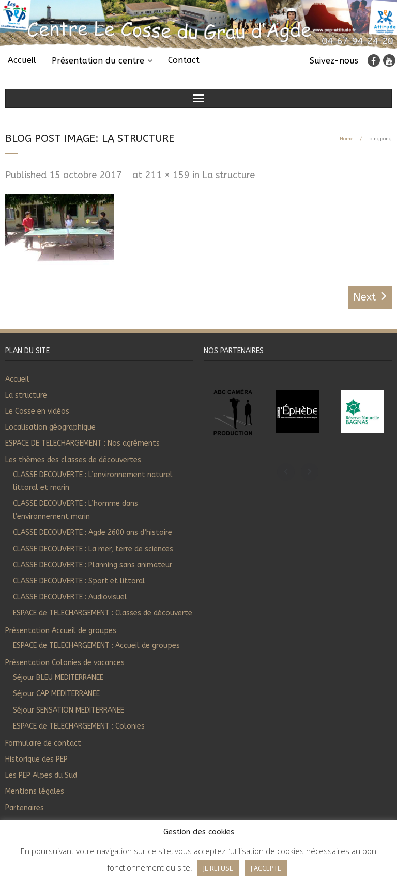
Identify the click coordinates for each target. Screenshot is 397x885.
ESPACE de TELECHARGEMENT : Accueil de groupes (96, 645)
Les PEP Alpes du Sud (41, 775)
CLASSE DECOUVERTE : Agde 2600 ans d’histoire (92, 532)
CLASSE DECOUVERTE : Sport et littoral (79, 581)
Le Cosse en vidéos (37, 411)
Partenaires (24, 807)
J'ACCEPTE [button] (266, 868)
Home (346, 139)
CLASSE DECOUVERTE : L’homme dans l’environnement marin (75, 510)
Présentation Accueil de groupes (60, 630)
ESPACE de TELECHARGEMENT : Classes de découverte (102, 613)
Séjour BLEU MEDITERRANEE (58, 677)
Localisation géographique (50, 427)
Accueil (22, 60)
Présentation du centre (98, 61)
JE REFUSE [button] (218, 868)
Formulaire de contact (43, 743)
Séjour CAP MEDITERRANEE (56, 693)
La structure (228, 175)
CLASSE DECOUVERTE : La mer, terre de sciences (93, 549)
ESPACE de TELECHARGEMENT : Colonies (79, 726)
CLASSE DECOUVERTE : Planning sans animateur (92, 565)
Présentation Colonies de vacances (65, 662)
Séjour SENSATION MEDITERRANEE (68, 710)
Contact (184, 60)
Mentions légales (34, 791)
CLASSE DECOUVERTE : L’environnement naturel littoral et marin (93, 481)
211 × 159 (167, 175)
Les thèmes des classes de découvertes (73, 459)
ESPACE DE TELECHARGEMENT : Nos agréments (82, 443)
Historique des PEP (36, 759)
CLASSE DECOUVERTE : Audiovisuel (70, 597)
